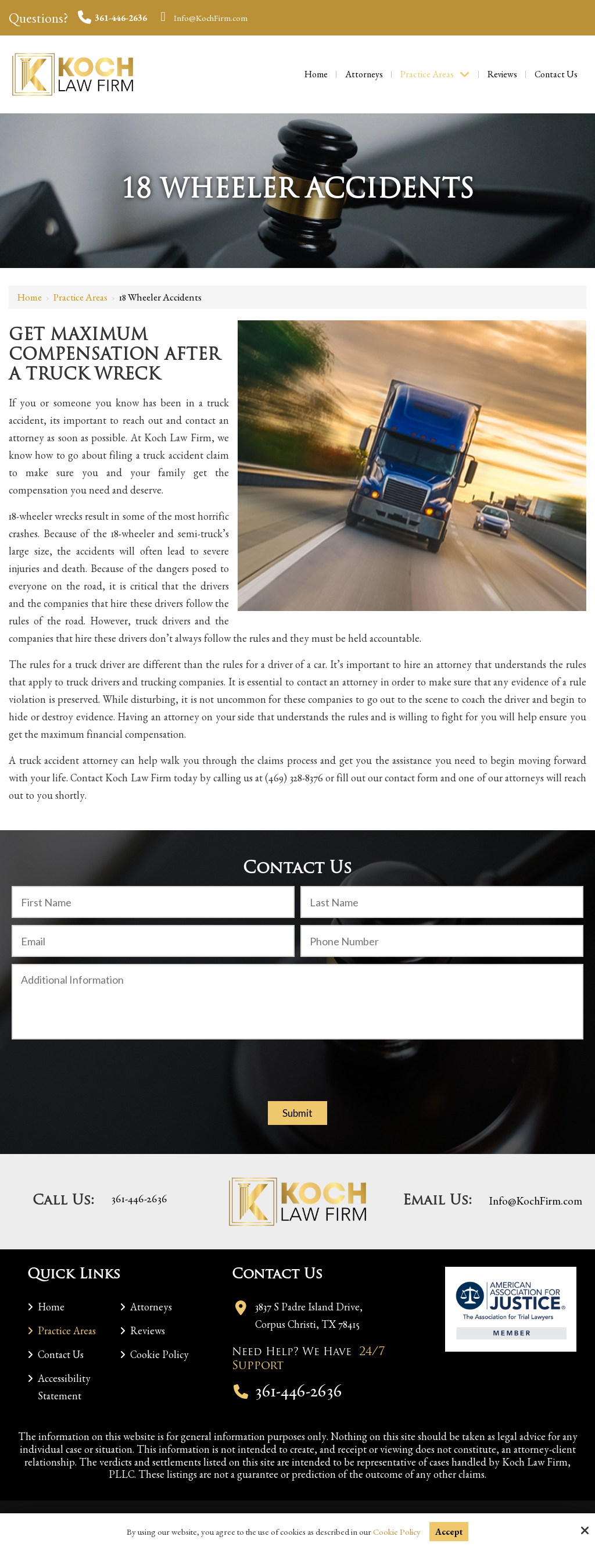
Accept (449, 1531)
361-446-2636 (112, 17)
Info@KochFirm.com (202, 17)
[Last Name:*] (441, 902)
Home (29, 297)
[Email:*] (153, 941)
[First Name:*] (153, 902)
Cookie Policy (397, 1532)
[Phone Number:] (441, 941)
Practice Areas (80, 297)
